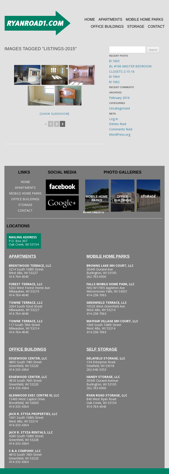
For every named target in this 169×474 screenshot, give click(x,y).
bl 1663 (114, 61)
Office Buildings (107, 26)
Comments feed (120, 129)
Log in (113, 119)
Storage (135, 26)
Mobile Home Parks (144, 19)
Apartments (110, 19)
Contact (156, 26)
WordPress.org (119, 134)
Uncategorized (119, 108)
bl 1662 (114, 82)
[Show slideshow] (54, 114)
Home (89, 19)
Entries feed (117, 124)
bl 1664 (114, 76)
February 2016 (119, 98)
